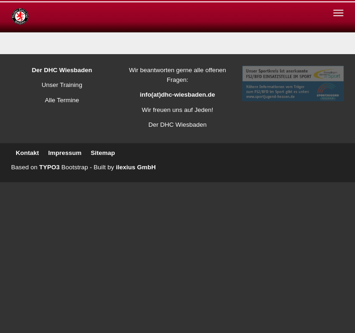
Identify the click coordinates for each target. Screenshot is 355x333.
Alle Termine (62, 100)
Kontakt (27, 152)
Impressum (64, 152)
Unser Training (62, 84)
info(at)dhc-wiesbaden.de (177, 94)
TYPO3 (49, 167)
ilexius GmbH (136, 167)
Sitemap (103, 152)
